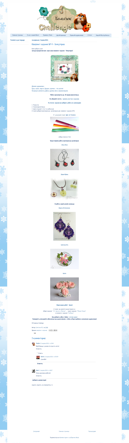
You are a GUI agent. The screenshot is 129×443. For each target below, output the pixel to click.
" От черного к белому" (59, 311)
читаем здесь (73, 317)
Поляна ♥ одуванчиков (76, 35)
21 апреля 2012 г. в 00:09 (51, 357)
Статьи (90, 35)
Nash (37, 370)
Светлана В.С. (64, 245)
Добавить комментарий (39, 380)
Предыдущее (92, 431)
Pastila (38, 343)
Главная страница (17, 35)
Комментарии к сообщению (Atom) (69, 437)
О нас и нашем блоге (33, 35)
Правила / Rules (47, 35)
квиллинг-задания (41, 330)
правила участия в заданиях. (71, 99)
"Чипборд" (71, 313)
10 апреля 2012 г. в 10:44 (46, 343)
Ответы (40, 353)
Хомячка (73, 115)
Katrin (64, 273)
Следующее (36, 431)
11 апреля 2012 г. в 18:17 (45, 370)
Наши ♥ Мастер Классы (102, 35)
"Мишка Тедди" (81, 311)
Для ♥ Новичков (61, 35)
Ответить (39, 349)
